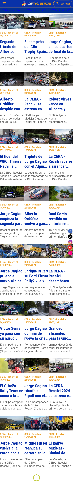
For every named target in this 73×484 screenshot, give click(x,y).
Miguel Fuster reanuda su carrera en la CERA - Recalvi (35, 448)
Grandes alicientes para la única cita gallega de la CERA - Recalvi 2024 (59, 333)
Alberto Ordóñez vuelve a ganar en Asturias (36, 218)
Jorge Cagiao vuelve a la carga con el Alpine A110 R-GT (11, 448)
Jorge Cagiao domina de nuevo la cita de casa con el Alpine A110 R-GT (36, 333)
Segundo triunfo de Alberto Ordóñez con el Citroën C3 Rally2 (10, 46)
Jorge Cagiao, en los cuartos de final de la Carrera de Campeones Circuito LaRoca (60, 46)
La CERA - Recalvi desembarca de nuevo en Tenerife (59, 276)
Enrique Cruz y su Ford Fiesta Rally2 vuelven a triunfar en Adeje (36, 276)
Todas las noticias (11, 10)
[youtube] (70, 247)
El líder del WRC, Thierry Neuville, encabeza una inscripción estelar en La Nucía (11, 161)
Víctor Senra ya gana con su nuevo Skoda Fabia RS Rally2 (10, 333)
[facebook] (70, 231)
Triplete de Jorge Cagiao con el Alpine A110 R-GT (35, 161)
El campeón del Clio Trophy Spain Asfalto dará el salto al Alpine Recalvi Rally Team (36, 46)
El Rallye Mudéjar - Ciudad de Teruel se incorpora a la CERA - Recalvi (60, 448)
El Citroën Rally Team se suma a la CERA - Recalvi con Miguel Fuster (11, 390)
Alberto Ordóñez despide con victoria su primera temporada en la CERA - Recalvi (11, 104)
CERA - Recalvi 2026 (36, 10)
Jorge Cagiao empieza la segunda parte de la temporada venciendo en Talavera (12, 218)
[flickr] (70, 253)
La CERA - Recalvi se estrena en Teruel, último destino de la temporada (36, 104)
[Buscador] (62, 4)
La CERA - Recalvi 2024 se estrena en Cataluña (60, 390)
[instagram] (70, 242)
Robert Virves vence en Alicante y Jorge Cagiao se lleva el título (60, 104)
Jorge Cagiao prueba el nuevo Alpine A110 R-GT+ (11, 276)
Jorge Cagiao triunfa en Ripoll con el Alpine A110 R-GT (35, 390)
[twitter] (70, 236)
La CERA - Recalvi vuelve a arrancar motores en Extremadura (60, 161)
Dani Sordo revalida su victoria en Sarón (58, 218)
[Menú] (4, 4)
